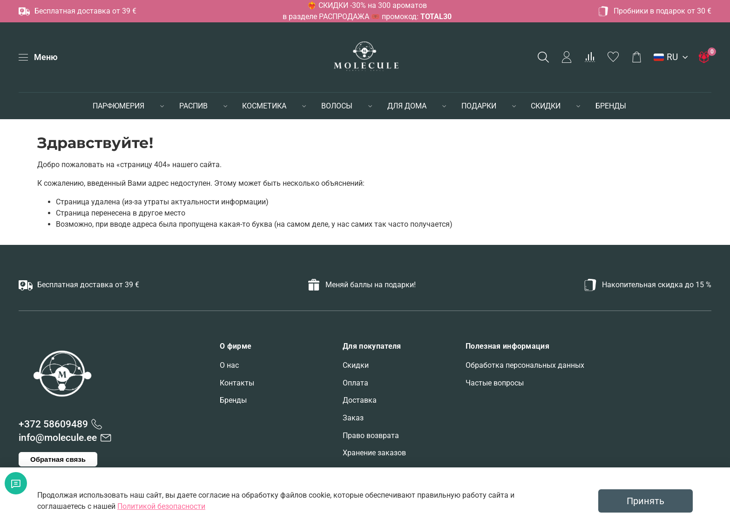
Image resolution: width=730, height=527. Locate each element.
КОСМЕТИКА (264, 105)
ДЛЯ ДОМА (406, 105)
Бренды (233, 400)
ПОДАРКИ (478, 105)
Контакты (237, 382)
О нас (229, 365)
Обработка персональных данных (525, 365)
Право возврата (371, 435)
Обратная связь (58, 459)
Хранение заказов (374, 452)
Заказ (353, 417)
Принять (645, 501)
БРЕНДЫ (610, 105)
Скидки (356, 365)
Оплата (355, 382)
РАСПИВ (193, 105)
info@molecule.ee (58, 437)
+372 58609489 (53, 424)
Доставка (360, 400)
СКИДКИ (546, 105)
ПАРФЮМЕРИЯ (118, 105)
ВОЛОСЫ (336, 105)
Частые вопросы (495, 382)
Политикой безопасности (161, 506)
